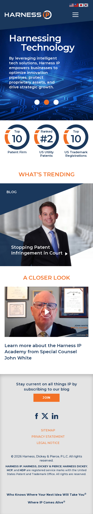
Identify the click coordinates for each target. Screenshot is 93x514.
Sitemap (48, 430)
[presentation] (3, 225)
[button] (37, 102)
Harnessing (49, 42)
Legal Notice (48, 443)
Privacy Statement (48, 436)
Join (46, 397)
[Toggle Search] (85, 14)
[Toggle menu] (75, 15)
